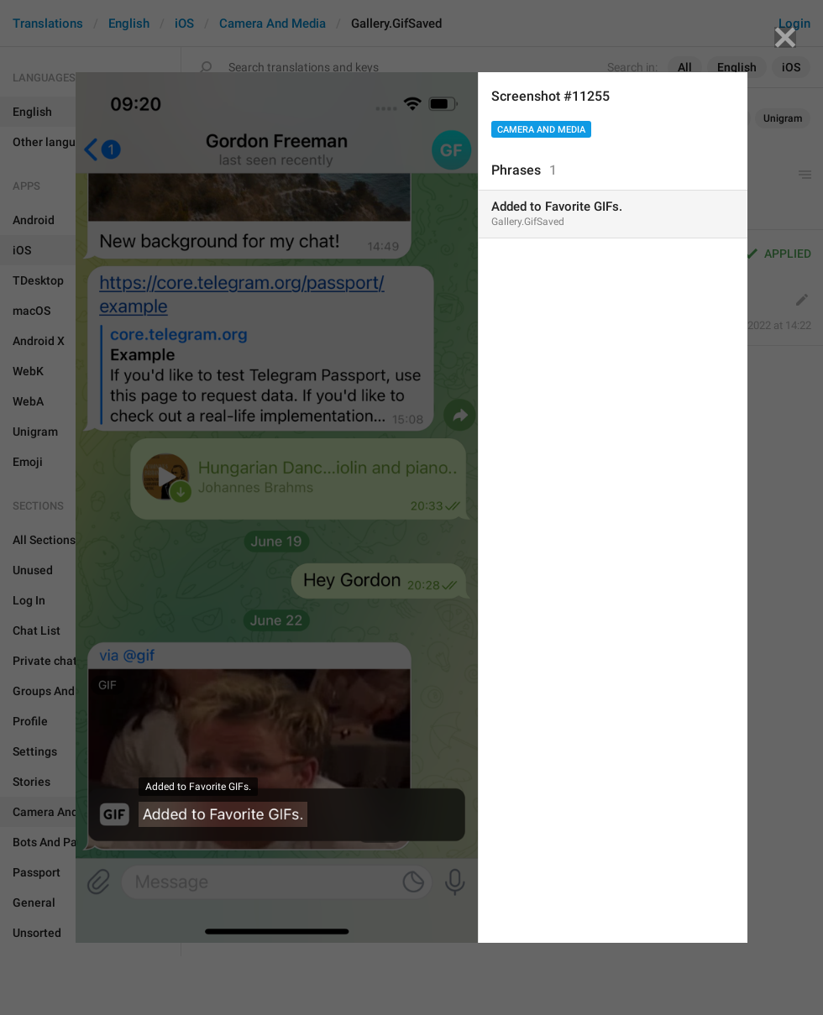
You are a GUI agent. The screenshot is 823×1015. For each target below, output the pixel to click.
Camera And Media (541, 129)
